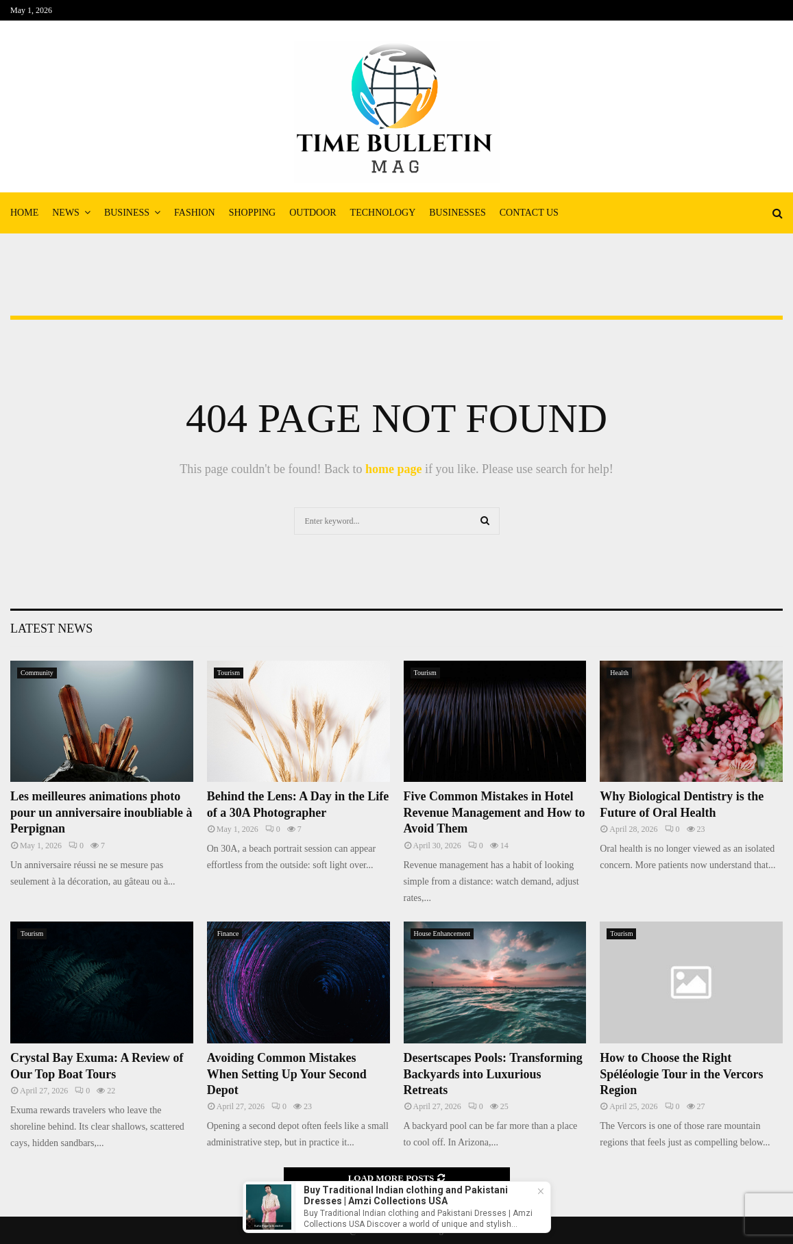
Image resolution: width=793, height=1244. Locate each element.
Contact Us (529, 212)
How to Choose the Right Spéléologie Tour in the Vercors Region (681, 1074)
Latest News (51, 628)
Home (24, 212)
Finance (228, 933)
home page (393, 469)
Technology (383, 212)
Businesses (457, 212)
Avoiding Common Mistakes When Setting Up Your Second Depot (287, 1074)
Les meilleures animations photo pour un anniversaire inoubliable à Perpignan (101, 812)
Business (126, 212)
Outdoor (312, 212)
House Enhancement (442, 933)
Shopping (252, 212)
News (66, 212)
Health (619, 672)
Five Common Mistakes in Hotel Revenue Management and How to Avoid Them (494, 812)
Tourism (228, 672)
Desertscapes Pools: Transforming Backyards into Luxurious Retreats (493, 1074)
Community (37, 672)
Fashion (194, 212)
